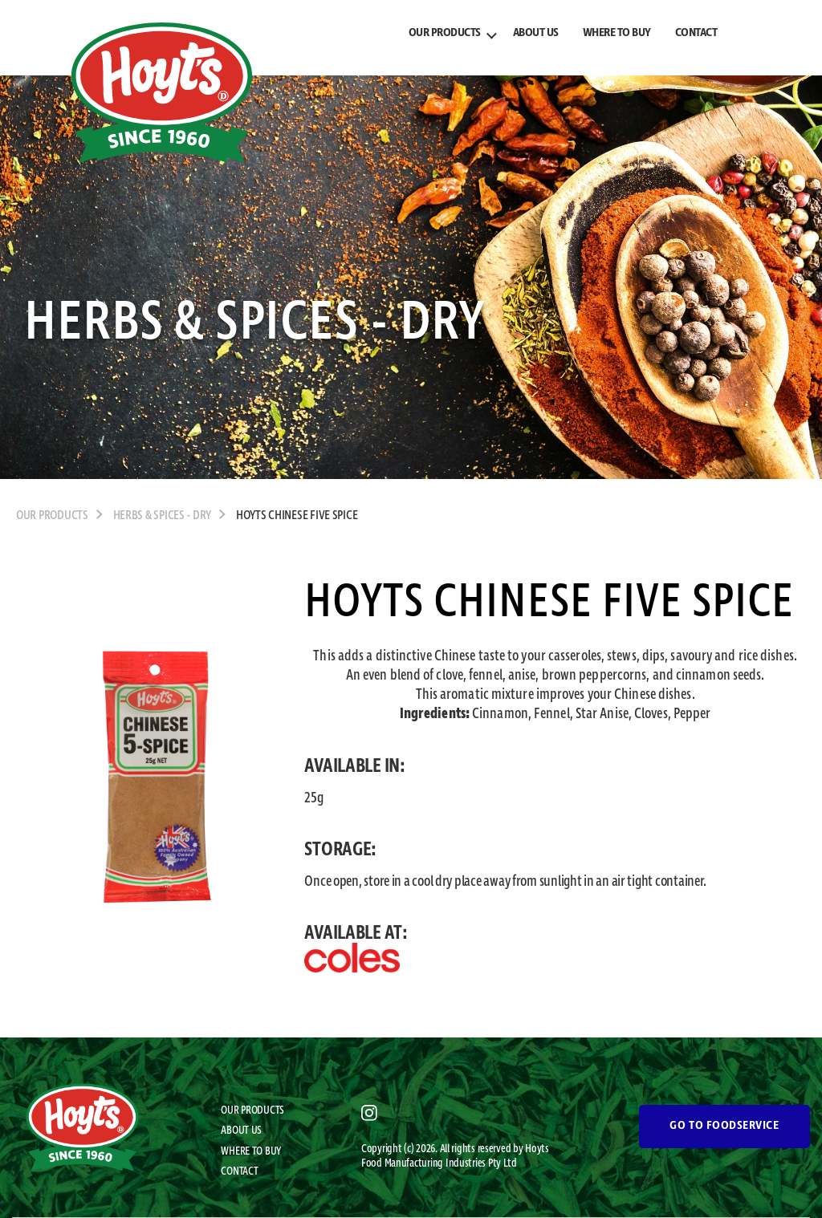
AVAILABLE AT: (356, 933)
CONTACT (696, 32)
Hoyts (537, 1149)
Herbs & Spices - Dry (162, 516)
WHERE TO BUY (617, 32)
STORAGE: (340, 849)
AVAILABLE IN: (354, 766)
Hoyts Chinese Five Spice (297, 516)
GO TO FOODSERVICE (724, 1125)
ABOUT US (536, 32)
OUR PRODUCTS (445, 32)
